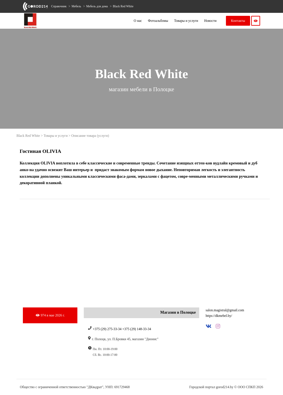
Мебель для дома (97, 6)
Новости (210, 20)
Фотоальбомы (158, 20)
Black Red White (123, 6)
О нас (138, 20)
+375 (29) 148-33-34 (136, 329)
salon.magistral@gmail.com (225, 310)
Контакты (238, 20)
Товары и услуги (186, 20)
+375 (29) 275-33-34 (107, 329)
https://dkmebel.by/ (219, 315)
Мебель (77, 6)
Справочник (58, 6)
